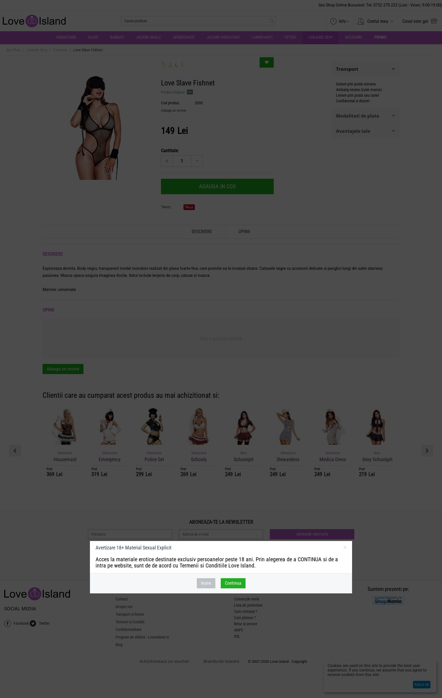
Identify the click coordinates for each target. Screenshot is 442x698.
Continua (233, 583)
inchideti (344, 548)
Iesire (206, 583)
